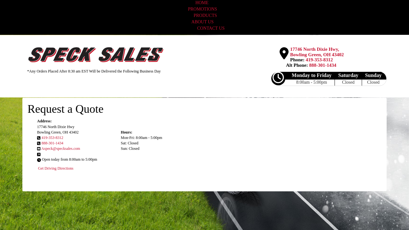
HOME (201, 2)
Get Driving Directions (55, 168)
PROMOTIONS (203, 9)
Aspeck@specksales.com (60, 148)
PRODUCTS (205, 15)
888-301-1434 (322, 65)
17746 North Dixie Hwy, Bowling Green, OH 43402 (317, 52)
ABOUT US (202, 21)
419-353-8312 (319, 59)
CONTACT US (211, 28)
